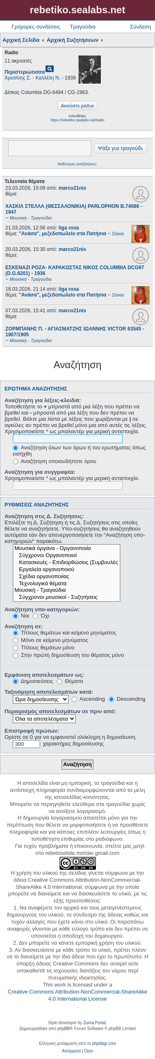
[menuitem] (71, 1051)
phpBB (63, 1028)
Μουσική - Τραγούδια (66, 590)
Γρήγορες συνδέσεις (36, 27)
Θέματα (70, 681)
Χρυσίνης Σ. (18, 78)
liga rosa (69, 228)
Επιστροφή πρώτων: (32, 731)
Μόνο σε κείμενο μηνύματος (50, 640)
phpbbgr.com (104, 1043)
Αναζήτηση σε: (24, 626)
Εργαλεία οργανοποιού (66, 569)
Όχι (41, 616)
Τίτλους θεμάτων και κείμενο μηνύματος (64, 633)
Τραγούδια (82, 27)
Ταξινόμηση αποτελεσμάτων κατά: (49, 692)
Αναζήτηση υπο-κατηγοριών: (42, 609)
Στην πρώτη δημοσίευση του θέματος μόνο (68, 655)
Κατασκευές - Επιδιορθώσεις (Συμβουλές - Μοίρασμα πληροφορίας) (66, 562)
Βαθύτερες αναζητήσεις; (77, 164)
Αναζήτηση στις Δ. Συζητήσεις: (44, 516)
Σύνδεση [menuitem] (140, 27)
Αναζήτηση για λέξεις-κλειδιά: (43, 400)
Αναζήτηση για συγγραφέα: (40, 472)
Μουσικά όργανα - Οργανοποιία (66, 548)
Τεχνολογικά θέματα (66, 583)
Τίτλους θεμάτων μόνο (43, 647)
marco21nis (72, 188)
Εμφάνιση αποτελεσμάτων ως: (44, 675)
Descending (127, 699)
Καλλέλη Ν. (48, 78)
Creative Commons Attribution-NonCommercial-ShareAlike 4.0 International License (77, 995)
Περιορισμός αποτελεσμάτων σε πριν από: (60, 711)
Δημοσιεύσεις (33, 681)
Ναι (21, 616)
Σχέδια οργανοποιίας (66, 576)
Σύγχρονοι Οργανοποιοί (66, 555)
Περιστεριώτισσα (25, 72)
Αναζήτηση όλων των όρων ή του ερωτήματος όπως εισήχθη (79, 450)
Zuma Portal (94, 1022)
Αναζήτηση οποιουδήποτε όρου (54, 461)
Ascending (88, 699)
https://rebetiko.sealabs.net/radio (77, 120)
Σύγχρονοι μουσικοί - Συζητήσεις (66, 597)
